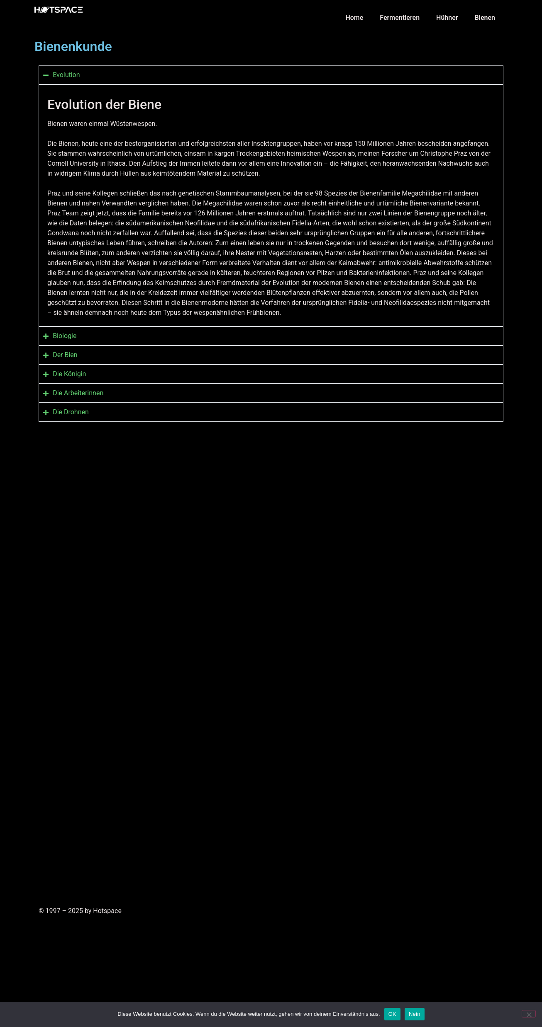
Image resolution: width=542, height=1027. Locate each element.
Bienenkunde (73, 46)
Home (354, 18)
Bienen (485, 18)
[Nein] (529, 1013)
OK (392, 1014)
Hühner (447, 18)
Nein (414, 1014)
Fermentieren (400, 18)
